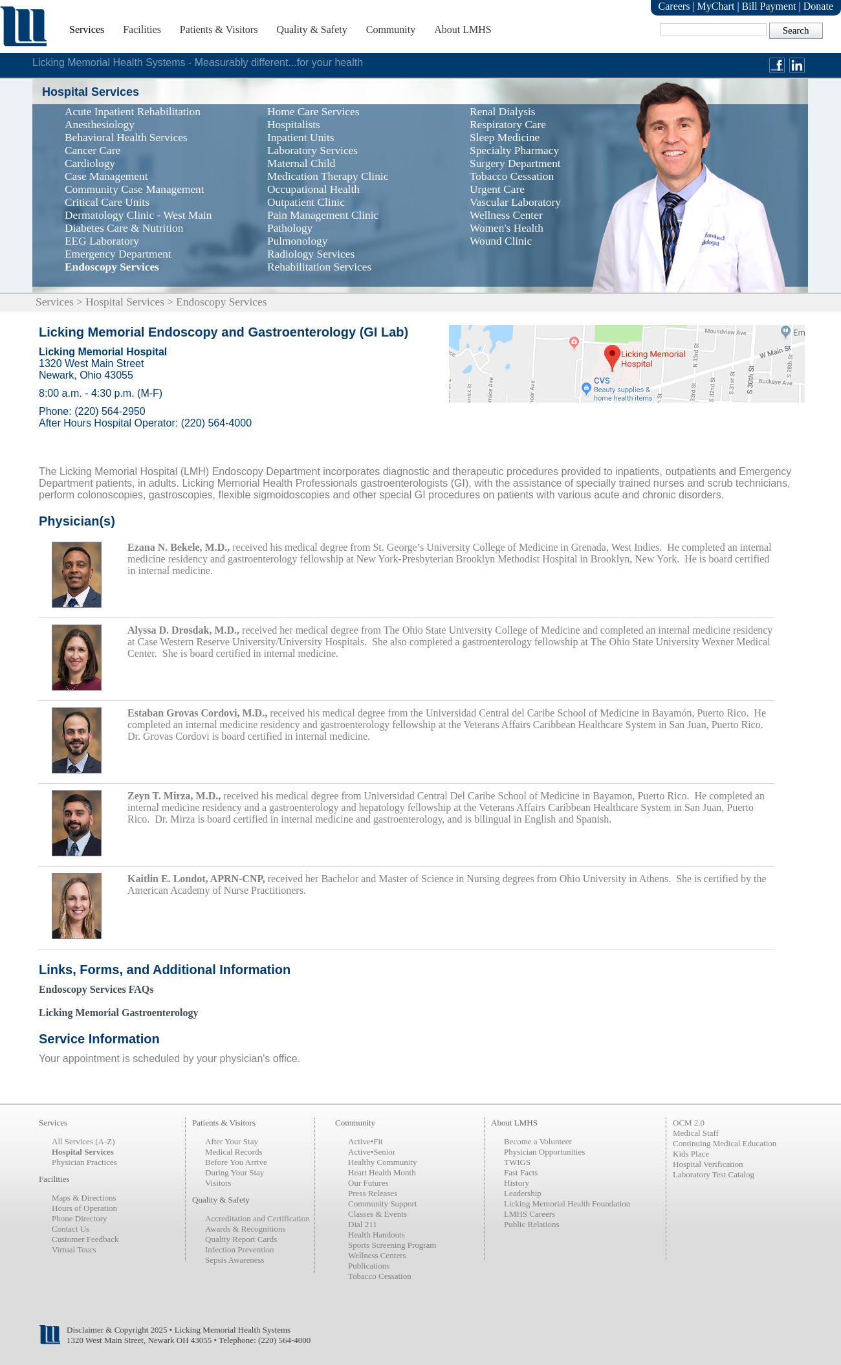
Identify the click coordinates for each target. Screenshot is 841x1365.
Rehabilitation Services (319, 267)
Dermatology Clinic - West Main (138, 215)
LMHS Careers (529, 1214)
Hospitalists (293, 124)
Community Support (382, 1203)
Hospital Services (124, 302)
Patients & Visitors (219, 29)
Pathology (289, 228)
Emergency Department (118, 254)
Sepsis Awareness (235, 1260)
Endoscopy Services (112, 267)
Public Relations (532, 1224)
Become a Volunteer (538, 1141)
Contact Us (70, 1229)
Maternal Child (301, 163)
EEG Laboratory (102, 241)
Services (86, 29)
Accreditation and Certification (257, 1218)
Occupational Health (313, 189)
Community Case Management (134, 189)
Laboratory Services (312, 150)
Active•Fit (365, 1141)
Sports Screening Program (392, 1245)
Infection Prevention (239, 1249)
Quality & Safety (311, 29)
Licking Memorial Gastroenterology (118, 1012)
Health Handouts (376, 1234)
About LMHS (462, 29)
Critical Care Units (107, 202)
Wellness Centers (377, 1255)
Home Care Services (313, 111)
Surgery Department (515, 163)
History (516, 1183)
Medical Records (233, 1152)
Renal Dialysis (503, 111)
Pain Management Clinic (322, 215)
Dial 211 (362, 1224)
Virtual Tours (74, 1249)
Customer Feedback (85, 1239)
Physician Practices (84, 1162)
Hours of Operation (84, 1208)
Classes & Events (377, 1214)
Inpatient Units (300, 137)
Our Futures (368, 1183)
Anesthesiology (100, 124)
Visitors (218, 1183)
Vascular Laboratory (515, 202)
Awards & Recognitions (245, 1229)
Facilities (142, 29)
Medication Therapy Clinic (327, 176)
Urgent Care (497, 189)
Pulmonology (297, 241)
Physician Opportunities (544, 1152)
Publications (368, 1266)
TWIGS (517, 1162)
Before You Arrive (236, 1162)
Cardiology (90, 163)
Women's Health (506, 228)
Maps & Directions (84, 1198)
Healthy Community (382, 1162)
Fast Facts (521, 1172)
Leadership (522, 1193)
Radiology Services (311, 254)
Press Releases (372, 1193)
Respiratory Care (508, 124)
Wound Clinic (501, 241)
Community (390, 29)
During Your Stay (234, 1172)
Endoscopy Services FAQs (96, 989)
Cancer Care (92, 150)
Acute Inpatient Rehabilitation (133, 111)
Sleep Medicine (505, 137)
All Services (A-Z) (83, 1141)
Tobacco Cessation (512, 176)
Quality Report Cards (241, 1239)
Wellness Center (506, 215)
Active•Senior (371, 1152)
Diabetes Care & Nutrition (124, 228)
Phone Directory (79, 1218)
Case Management (106, 176)
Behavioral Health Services (126, 137)
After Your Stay (231, 1141)
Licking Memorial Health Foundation (567, 1203)
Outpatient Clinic (306, 202)
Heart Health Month (382, 1172)
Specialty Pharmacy (514, 150)
